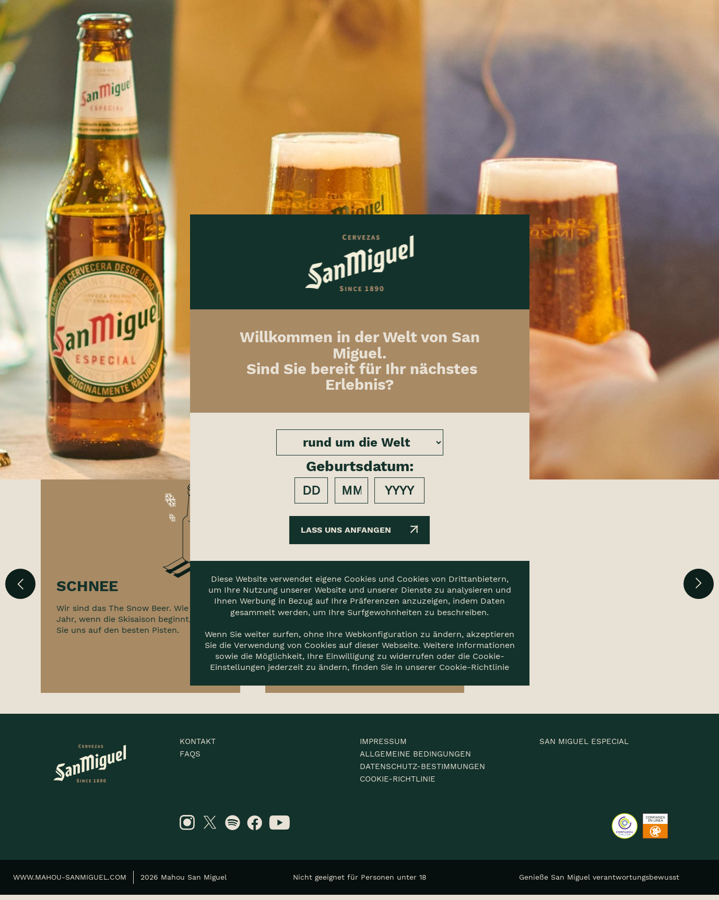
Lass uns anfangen (360, 530)
